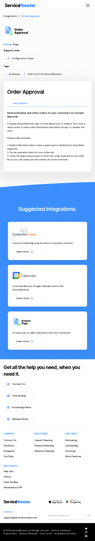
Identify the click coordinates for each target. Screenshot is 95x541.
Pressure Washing (44, 445)
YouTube (8, 456)
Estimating (71, 440)
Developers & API (13, 487)
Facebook (9, 445)
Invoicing (70, 451)
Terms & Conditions (61, 530)
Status (7, 476)
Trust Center (46, 533)
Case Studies (11, 482)
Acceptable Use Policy (65, 533)
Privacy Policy (10, 533)
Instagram (9, 451)
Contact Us (10, 440)
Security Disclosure (28, 533)
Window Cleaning (44, 451)
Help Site (8, 471)
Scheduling (71, 445)
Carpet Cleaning (43, 440)
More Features (73, 456)
